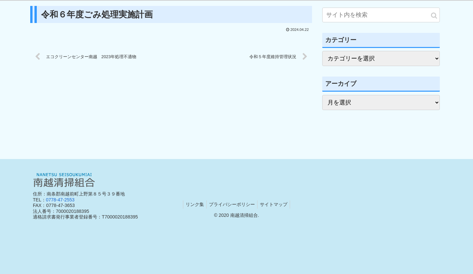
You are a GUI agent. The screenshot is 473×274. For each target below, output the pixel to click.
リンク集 (193, 204)
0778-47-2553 (60, 199)
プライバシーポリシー (232, 204)
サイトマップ (275, 204)
